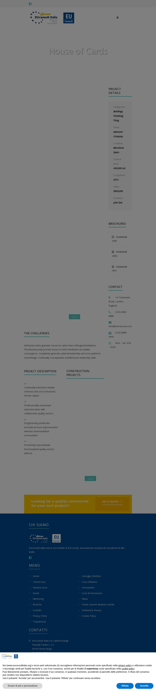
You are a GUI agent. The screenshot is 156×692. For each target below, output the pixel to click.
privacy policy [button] (125, 665)
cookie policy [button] (128, 668)
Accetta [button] (144, 685)
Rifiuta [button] (125, 685)
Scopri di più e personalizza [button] (22, 685)
